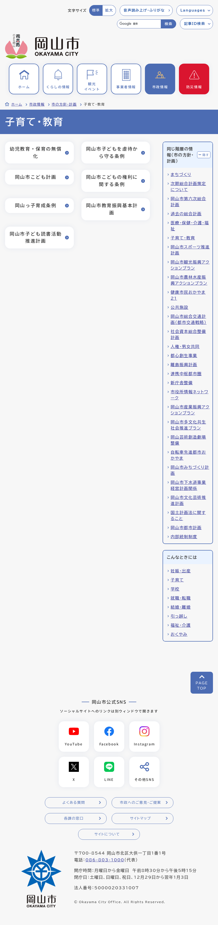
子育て (177, 580)
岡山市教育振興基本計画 (112, 209)
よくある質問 (73, 802)
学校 (175, 589)
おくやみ (179, 634)
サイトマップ (140, 818)
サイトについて (107, 834)
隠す (205, 154)
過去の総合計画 (186, 214)
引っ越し (179, 616)
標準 (96, 10)
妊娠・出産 (181, 571)
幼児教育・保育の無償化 (35, 152)
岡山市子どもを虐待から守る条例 (112, 152)
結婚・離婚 (181, 607)
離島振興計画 (184, 365)
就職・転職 (181, 598)
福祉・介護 (181, 625)
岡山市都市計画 (186, 528)
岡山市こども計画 (35, 177)
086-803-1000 (104, 860)
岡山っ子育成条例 (35, 205)
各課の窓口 (74, 818)
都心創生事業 (184, 356)
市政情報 (37, 104)
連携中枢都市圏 (186, 374)
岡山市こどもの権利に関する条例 (112, 181)
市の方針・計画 (64, 104)
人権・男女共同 (185, 347)
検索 (168, 24)
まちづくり (181, 175)
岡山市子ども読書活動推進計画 (35, 237)
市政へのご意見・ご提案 (140, 802)
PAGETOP (202, 685)
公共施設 (179, 307)
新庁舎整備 (182, 383)
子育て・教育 (183, 238)
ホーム (16, 104)
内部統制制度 (184, 537)
